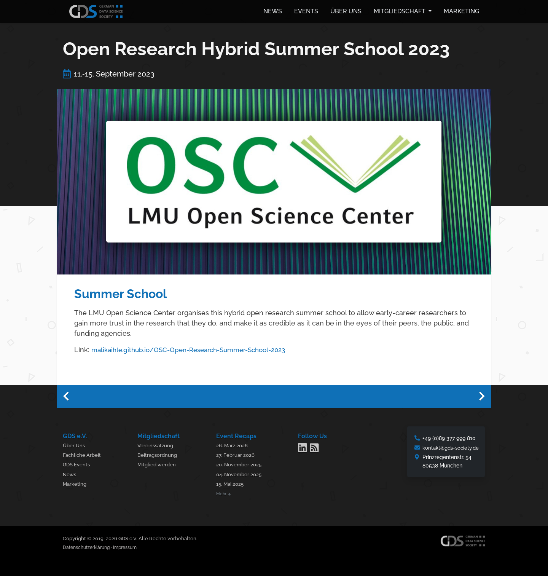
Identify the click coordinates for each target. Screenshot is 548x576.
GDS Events (77, 463)
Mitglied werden (159, 463)
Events (306, 10)
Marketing (461, 10)
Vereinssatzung (158, 444)
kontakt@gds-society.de (448, 446)
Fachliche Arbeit (83, 453)
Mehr (225, 492)
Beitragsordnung (160, 453)
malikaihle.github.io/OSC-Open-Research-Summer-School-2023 (196, 348)
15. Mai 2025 (233, 482)
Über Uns (75, 444)
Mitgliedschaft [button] (400, 10)
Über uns (346, 10)
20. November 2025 (242, 463)
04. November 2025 (242, 473)
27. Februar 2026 (238, 453)
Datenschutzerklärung (89, 546)
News (272, 10)
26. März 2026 (235, 444)
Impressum (131, 546)
